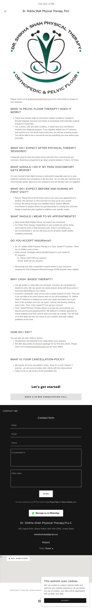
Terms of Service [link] (67, 502)
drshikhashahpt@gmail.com (39, 99)
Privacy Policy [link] (54, 502)
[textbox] (46, 425)
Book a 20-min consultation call (46, 397)
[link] (46, 11)
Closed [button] (48, 548)
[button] (9, 11)
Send (46, 494)
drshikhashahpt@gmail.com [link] (46, 534)
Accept (65, 600)
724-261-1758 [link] (46, 3)
